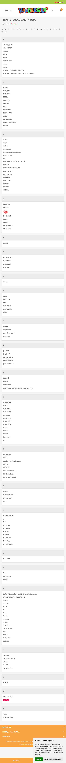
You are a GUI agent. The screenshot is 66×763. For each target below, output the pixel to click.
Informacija (6, 727)
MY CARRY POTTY (9, 477)
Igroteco (6, 326)
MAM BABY (7, 455)
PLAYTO (6, 535)
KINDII (5, 381)
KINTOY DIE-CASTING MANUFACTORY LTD (18, 388)
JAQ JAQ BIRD (8, 357)
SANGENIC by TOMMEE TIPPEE (14, 597)
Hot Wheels (7, 309)
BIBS (4, 107)
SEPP (5, 607)
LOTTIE (6, 434)
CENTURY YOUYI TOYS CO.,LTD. (14, 162)
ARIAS (5, 67)
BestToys (6, 100)
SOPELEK (6, 625)
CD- (4, 159)
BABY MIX (6, 91)
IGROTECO (7, 330)
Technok (6, 655)
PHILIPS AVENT (8, 516)
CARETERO (7, 149)
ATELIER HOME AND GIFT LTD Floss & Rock (18, 73)
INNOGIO (6, 337)
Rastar (5, 573)
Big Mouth (7, 110)
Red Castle (7, 576)
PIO (4, 522)
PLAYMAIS (6, 531)
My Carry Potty (8, 474)
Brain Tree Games (9, 122)
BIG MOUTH (7, 113)
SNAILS (5, 622)
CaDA (5, 140)
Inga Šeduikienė (9, 333)
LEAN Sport (7, 415)
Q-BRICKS (6, 559)
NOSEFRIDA (7, 498)
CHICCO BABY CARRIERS (11, 168)
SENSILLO (6, 603)
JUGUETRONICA (8, 364)
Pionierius (6, 525)
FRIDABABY (7, 264)
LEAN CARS (7, 412)
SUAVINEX (6, 638)
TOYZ (5, 662)
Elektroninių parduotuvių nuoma (28, 744)
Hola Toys (7, 306)
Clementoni (7, 174)
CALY (5, 143)
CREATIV (6, 187)
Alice (5, 54)
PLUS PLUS (7, 538)
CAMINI (6, 146)
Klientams (6, 737)
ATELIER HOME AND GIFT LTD (13, 70)
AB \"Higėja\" (8, 45)
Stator (5, 632)
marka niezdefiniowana (12, 461)
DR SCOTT (7, 229)
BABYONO (6, 94)
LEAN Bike (6, 409)
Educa (5, 243)
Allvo (5, 57)
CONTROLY (7, 180)
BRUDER (6, 126)
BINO (5, 116)
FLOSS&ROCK (8, 257)
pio (4, 519)
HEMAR (5, 303)
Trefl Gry (6, 665)
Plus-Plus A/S (8, 544)
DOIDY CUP (7, 216)
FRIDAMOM (7, 268)
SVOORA (6, 641)
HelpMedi (6, 299)
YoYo (5, 714)
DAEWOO (6, 204)
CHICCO (6, 165)
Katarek (6, 378)
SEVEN (5, 610)
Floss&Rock (7, 261)
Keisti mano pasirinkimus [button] (52, 759)
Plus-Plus (6, 541)
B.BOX (5, 88)
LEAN (5, 406)
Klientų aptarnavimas (11, 732)
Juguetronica (8, 360)
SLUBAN (6, 619)
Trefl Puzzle (7, 668)
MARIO (5, 458)
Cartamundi (7, 156)
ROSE (5, 580)
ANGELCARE (7, 61)
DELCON (6, 207)
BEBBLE (6, 97)
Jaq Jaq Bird (7, 354)
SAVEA (5, 600)
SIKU (5, 613)
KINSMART (7, 385)
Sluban (5, 616)
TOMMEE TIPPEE (9, 658)
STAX (5, 635)
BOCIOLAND (7, 119)
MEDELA (6, 464)
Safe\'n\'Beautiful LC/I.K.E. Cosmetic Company (20, 594)
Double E (6, 222)
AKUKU (5, 51)
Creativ (6, 183)
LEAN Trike (7, 424)
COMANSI (6, 177)
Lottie (5, 431)
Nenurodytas (8, 495)
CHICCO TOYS (8, 171)
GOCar (5, 282)
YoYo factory (8, 717)
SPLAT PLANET (8, 628)
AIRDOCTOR (7, 48)
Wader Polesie (8, 697)
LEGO (5, 428)
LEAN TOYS (7, 421)
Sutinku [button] (38, 759)
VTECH (5, 682)
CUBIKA (6, 190)
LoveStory (7, 437)
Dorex (5, 219)
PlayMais (6, 528)
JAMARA (6, 351)
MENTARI (6, 467)
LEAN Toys (7, 418)
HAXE (5, 296)
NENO (5, 491)
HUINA (5, 312)
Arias (5, 64)
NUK (4, 502)
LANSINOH (7, 402)
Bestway (6, 103)
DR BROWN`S (8, 226)
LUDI (5, 440)
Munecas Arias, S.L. (10, 471)
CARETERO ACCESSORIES (12, 152)
